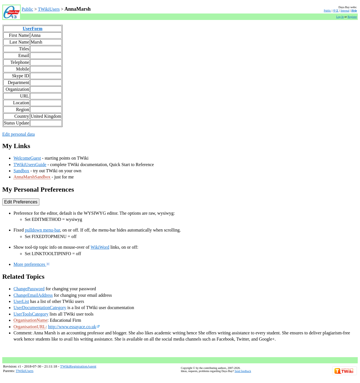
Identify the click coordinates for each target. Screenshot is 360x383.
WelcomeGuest (27, 158)
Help (354, 10)
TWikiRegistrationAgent (78, 366)
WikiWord (100, 247)
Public (27, 9)
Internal (345, 10)
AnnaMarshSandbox (32, 176)
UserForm (32, 28)
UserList (21, 301)
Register (352, 16)
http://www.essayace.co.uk (74, 326)
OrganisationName (31, 320)
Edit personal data (18, 134)
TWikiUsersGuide (30, 164)
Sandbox (21, 170)
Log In (340, 16)
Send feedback (243, 371)
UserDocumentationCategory (40, 307)
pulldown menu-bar (42, 230)
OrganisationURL (30, 326)
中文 (336, 10)
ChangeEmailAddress (33, 295)
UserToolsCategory (31, 314)
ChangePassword (29, 288)
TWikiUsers (49, 9)
